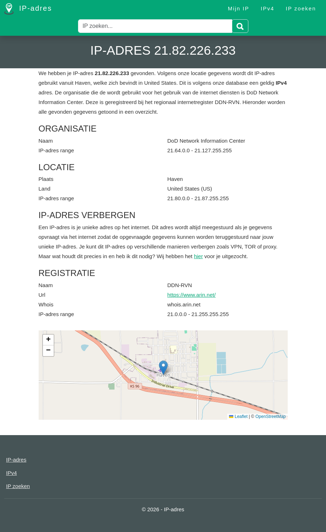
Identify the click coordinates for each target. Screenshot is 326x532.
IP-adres (28, 9)
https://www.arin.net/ (191, 295)
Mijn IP (238, 8)
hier (198, 256)
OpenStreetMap (271, 416)
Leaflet (238, 416)
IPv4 (267, 8)
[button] (163, 367)
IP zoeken (301, 8)
